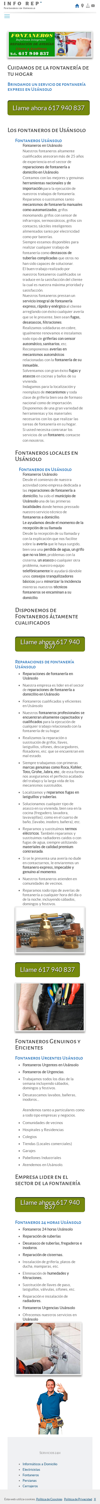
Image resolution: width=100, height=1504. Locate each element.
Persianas (30, 1480)
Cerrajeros (30, 1486)
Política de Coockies (49, 1499)
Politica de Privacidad (78, 1499)
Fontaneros (31, 1475)
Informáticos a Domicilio (40, 1464)
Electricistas (31, 1469)
